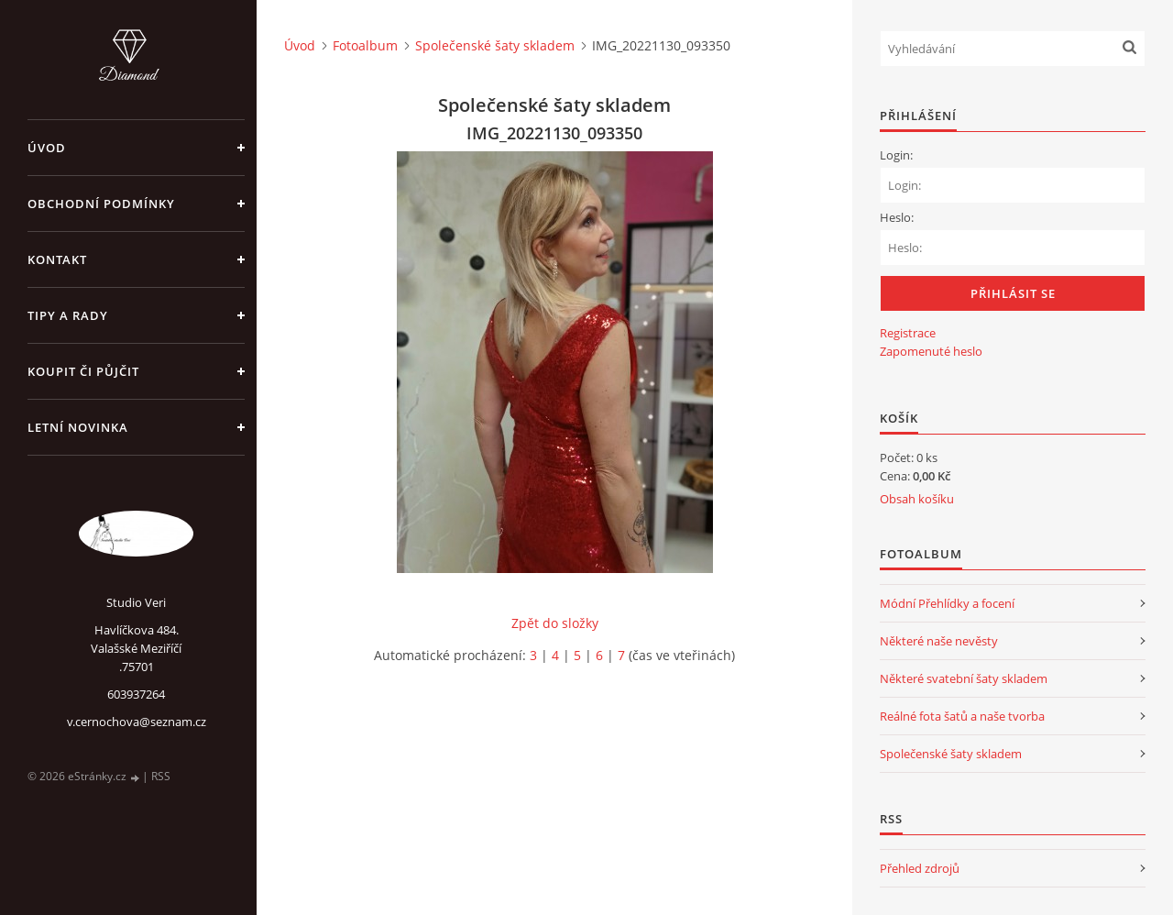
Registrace (908, 333)
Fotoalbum (365, 45)
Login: (896, 155)
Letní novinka (77, 427)
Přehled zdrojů (919, 868)
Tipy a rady (67, 315)
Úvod (46, 147)
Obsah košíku (917, 499)
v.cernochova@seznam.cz (136, 721)
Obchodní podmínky (101, 203)
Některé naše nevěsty (939, 641)
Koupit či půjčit (83, 371)
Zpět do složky (554, 623)
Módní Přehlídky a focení (947, 603)
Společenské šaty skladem (495, 45)
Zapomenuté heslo (931, 351)
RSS (160, 776)
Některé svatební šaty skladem (963, 678)
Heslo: (897, 217)
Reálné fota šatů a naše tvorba (962, 716)
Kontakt (57, 259)
